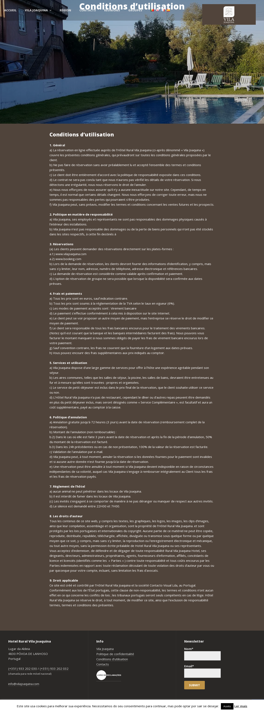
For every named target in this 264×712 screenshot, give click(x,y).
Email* (202, 671)
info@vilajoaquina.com (23, 684)
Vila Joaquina (105, 649)
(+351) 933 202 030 (22, 668)
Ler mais (240, 706)
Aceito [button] (227, 706)
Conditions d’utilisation (112, 659)
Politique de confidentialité (115, 654)
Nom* (202, 653)
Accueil (10, 10)
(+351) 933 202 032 (54, 668)
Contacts (102, 664)
